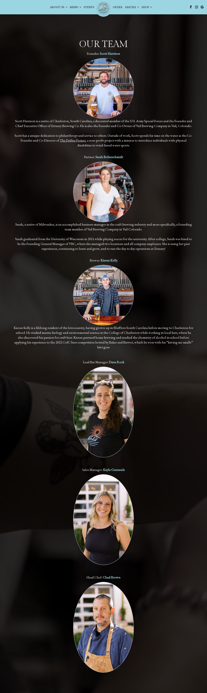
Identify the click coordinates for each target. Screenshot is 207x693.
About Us (58, 7)
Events (88, 7)
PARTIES (132, 7)
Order (118, 7)
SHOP (146, 7)
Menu (75, 7)
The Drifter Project (73, 140)
